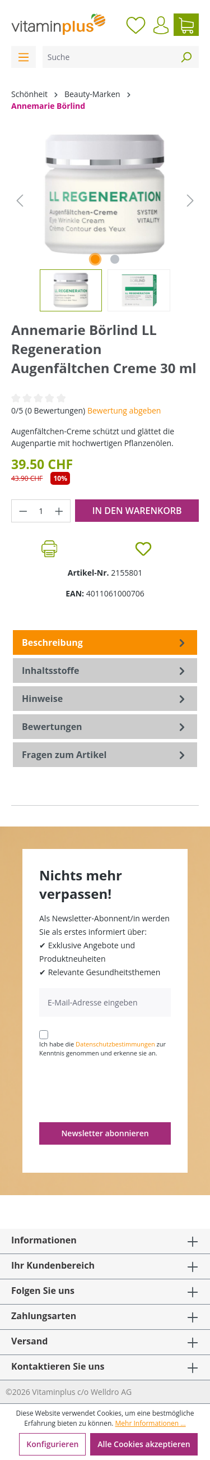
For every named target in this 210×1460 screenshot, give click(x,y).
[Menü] (23, 57)
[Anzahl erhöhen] (59, 510)
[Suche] (108, 57)
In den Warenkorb (137, 510)
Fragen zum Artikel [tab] (105, 755)
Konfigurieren (52, 1444)
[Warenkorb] (186, 24)
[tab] (105, 642)
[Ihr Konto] (161, 25)
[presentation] (124, 1089)
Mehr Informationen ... (150, 1423)
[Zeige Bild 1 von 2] (95, 259)
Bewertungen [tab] (105, 726)
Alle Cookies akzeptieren (143, 1444)
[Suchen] (186, 57)
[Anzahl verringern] (23, 510)
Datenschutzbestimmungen (115, 1044)
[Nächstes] (190, 200)
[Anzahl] (41, 510)
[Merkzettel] (135, 24)
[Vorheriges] (19, 200)
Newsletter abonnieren (104, 1133)
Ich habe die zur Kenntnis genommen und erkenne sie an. (102, 1049)
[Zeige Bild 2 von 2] (114, 259)
